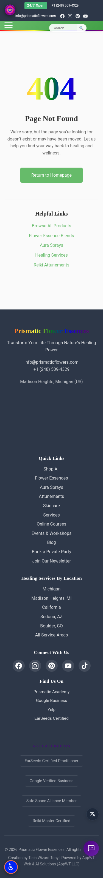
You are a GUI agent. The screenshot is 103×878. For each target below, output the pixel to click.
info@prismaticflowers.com (35, 16)
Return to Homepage (51, 175)
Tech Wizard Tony (43, 858)
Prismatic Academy (51, 691)
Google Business (51, 700)
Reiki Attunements (51, 265)
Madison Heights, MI (51, 598)
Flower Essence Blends (51, 235)
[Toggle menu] (8, 25)
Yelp (51, 709)
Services (51, 515)
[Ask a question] (91, 848)
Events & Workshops (51, 533)
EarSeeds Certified (51, 718)
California (51, 607)
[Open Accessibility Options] (11, 867)
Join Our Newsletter (51, 561)
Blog (51, 542)
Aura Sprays (51, 245)
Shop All (51, 469)
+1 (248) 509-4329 (65, 5)
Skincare (51, 505)
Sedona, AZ (51, 616)
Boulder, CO (51, 626)
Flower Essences (51, 478)
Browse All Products (51, 225)
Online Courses (51, 524)
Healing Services (51, 255)
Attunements (51, 496)
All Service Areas (51, 635)
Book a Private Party (51, 551)
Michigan (51, 589)
